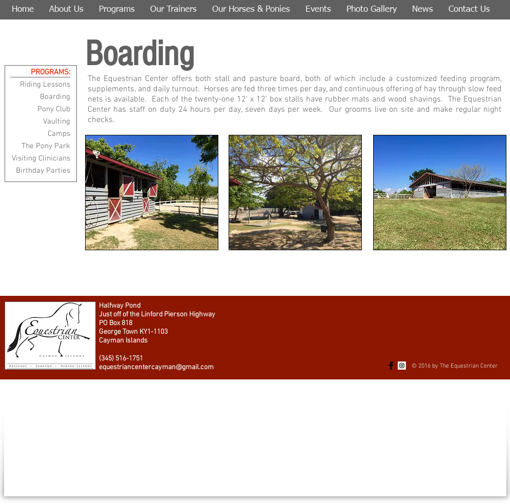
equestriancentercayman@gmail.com (156, 367)
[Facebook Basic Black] (391, 365)
